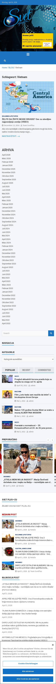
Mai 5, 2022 (21, 431)
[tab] (10, 370)
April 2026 (6, 155)
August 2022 (7, 309)
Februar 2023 (7, 288)
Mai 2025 (6, 194)
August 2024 (7, 225)
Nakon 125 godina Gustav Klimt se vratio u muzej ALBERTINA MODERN (34, 411)
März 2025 (6, 201)
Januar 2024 (7, 250)
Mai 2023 (6, 278)
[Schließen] (53, 646)
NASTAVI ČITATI (11, 136)
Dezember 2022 (8, 295)
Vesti (17, 376)
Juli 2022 (6, 313)
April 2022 (6, 324)
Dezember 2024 (8, 211)
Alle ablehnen (28, 672)
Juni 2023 (6, 274)
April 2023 (6, 281)
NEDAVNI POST (9, 514)
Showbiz (6, 477)
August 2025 (7, 183)
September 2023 (9, 264)
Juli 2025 (6, 187)
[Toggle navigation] (28, 54)
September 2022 (9, 306)
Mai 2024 (6, 236)
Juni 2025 (6, 190)
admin (33, 385)
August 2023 (7, 267)
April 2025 (6, 197)
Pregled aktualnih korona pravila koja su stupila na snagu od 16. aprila (33, 380)
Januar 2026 (7, 165)
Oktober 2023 (8, 260)
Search (51, 333)
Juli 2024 (6, 229)
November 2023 (8, 257)
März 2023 (6, 285)
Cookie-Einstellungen (28, 665)
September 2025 (9, 180)
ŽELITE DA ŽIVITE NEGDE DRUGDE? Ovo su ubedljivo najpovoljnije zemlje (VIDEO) (26, 120)
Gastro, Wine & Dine (23, 548)
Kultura (18, 391)
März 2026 (6, 159)
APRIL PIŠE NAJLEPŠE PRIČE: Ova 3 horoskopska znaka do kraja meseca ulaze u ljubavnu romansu (33, 540)
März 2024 (6, 243)
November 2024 (8, 215)
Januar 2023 (7, 292)
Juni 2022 (6, 316)
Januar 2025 (7, 208)
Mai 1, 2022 (21, 401)
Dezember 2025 (8, 169)
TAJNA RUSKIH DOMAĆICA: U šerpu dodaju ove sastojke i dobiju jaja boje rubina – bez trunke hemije (33, 554)
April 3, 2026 (10, 486)
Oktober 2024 (8, 218)
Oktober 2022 (8, 302)
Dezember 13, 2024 (11, 125)
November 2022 (8, 299)
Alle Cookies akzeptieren (28, 680)
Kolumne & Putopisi (10, 116)
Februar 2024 (7, 246)
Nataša (21, 486)
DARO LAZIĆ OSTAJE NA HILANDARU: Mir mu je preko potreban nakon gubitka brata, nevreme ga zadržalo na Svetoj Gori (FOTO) (34, 567)
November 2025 (8, 172)
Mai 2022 (6, 320)
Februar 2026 (7, 162)
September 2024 (9, 222)
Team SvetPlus (28, 125)
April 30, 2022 (22, 385)
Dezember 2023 (8, 253)
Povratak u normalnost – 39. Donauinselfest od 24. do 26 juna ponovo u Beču (34, 428)
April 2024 (6, 239)
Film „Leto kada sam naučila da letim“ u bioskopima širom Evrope (33, 396)
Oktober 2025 (8, 176)
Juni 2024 (6, 232)
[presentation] (48, 440)
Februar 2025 (7, 204)
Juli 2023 (6, 271)
